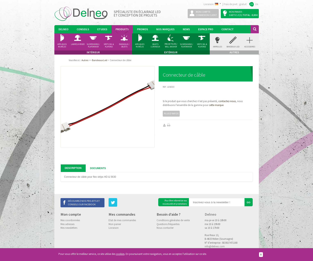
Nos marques (165, 29)
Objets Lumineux (155, 45)
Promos (142, 29)
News (186, 29)
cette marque (216, 105)
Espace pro (205, 29)
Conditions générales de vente (173, 220)
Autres (85, 60)
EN (256, 4)
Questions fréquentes (168, 224)
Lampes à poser (77, 44)
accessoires (249, 47)
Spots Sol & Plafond (109, 45)
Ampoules (217, 47)
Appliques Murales (139, 45)
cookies (120, 254)
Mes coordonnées (70, 220)
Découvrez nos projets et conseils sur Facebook (84, 202)
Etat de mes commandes (122, 220)
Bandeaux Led (233, 47)
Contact (227, 29)
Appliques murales (62, 45)
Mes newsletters (69, 228)
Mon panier (115, 224)
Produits (122, 29)
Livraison (114, 228)
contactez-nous (227, 101)
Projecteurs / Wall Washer (171, 45)
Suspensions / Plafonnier (93, 45)
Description (73, 168)
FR (251, 4)
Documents (98, 168)
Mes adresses (67, 224)
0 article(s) (235, 15)
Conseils (83, 29)
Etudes (102, 29)
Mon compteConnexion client (206, 13)
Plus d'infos (171, 113)
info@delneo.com (215, 246)
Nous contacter (165, 228)
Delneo (63, 29)
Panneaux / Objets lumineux (124, 45)
